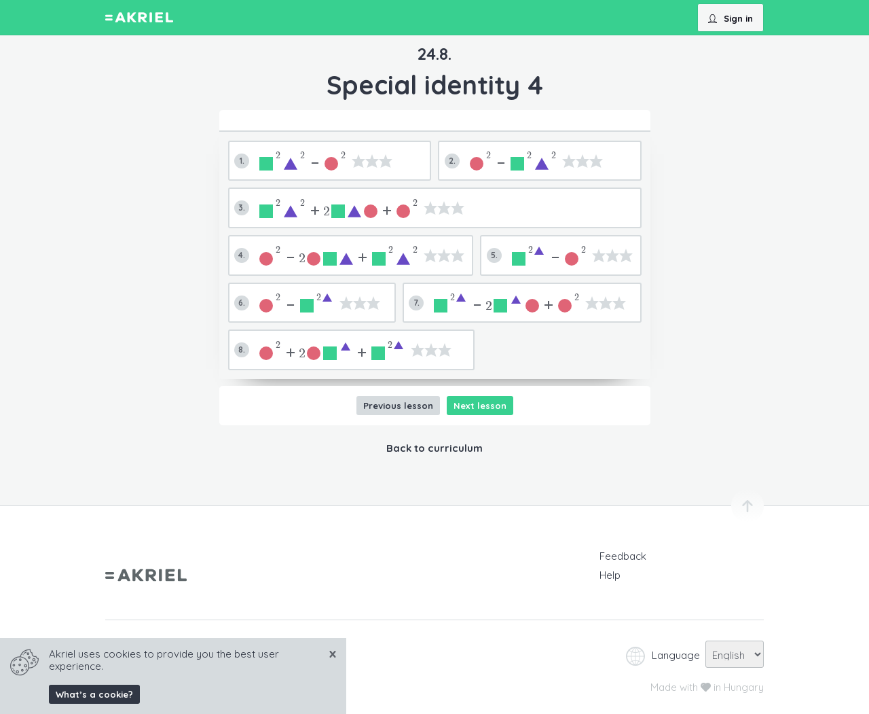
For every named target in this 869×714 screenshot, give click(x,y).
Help (610, 575)
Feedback (622, 556)
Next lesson (480, 405)
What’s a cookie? (94, 694)
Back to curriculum (434, 448)
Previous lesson (398, 405)
